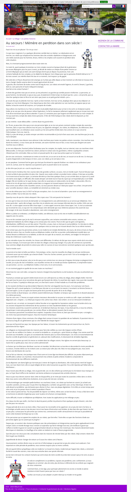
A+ (64, 6)
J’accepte (104, 2)
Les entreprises (82, 10)
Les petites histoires (28, 39)
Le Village (30, 10)
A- (67, 6)
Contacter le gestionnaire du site (51, 489)
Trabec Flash (96, 10)
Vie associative (52, 10)
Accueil (19, 10)
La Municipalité (67, 10)
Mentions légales (70, 489)
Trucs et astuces (32, 489)
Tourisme (40, 10)
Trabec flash (29, 6)
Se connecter (20, 489)
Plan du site (9, 489)
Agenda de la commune (111, 40)
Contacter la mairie (108, 46)
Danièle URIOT (11, 46)
